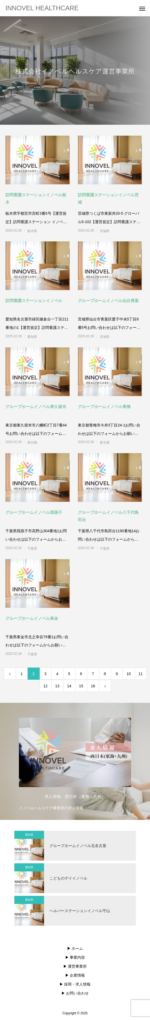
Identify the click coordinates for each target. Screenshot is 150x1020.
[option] (75, 763)
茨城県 (104, 231)
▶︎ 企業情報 (75, 975)
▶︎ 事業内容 (75, 957)
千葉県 (32, 548)
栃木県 (32, 231)
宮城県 (104, 337)
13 (57, 686)
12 (45, 686)
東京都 (32, 442)
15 (81, 686)
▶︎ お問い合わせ (75, 993)
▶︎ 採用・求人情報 (75, 984)
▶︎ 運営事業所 (75, 966)
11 (140, 674)
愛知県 (32, 337)
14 (69, 686)
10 (128, 674)
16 (93, 686)
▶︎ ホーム (75, 948)
